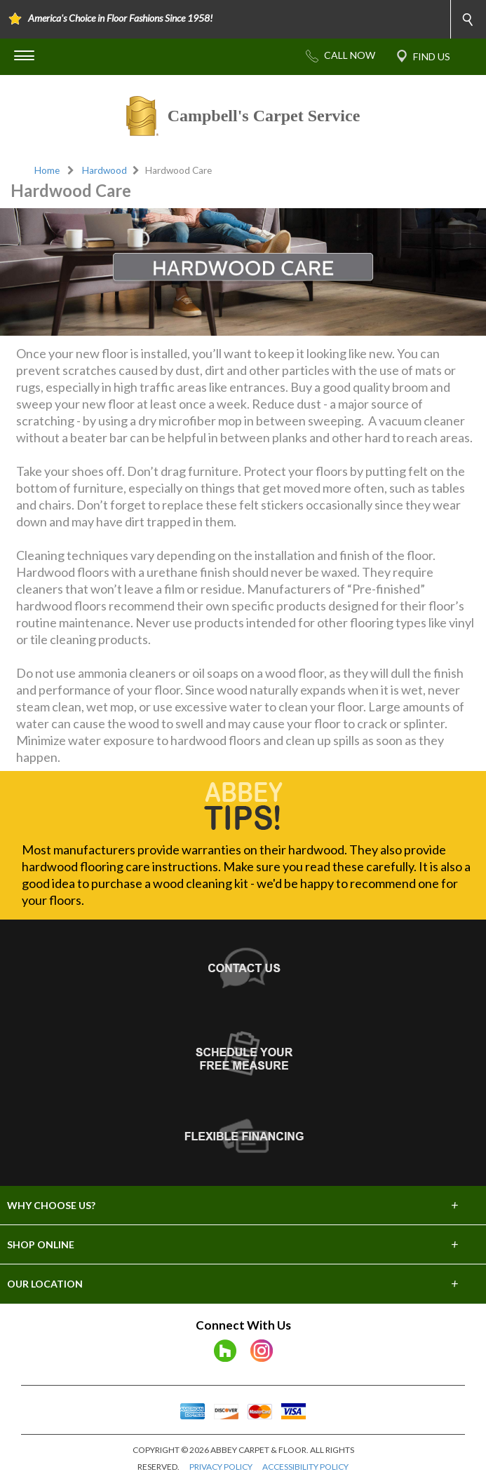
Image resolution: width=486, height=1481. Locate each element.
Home (47, 170)
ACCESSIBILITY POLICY (305, 1466)
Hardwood (104, 170)
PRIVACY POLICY (220, 1466)
